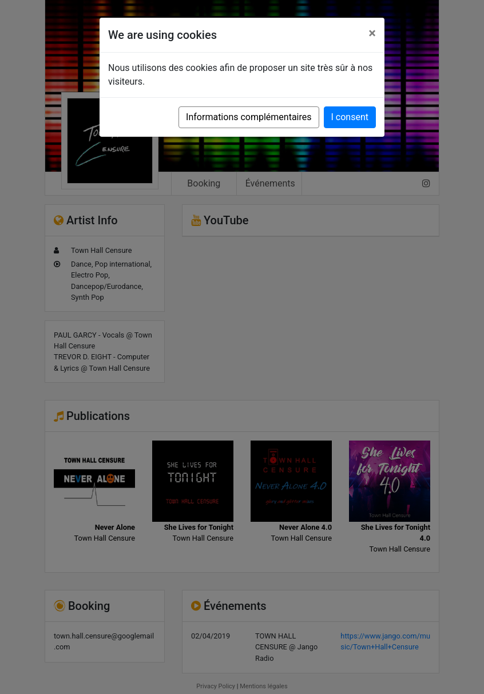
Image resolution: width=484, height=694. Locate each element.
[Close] (372, 33)
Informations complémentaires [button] (248, 117)
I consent (349, 117)
